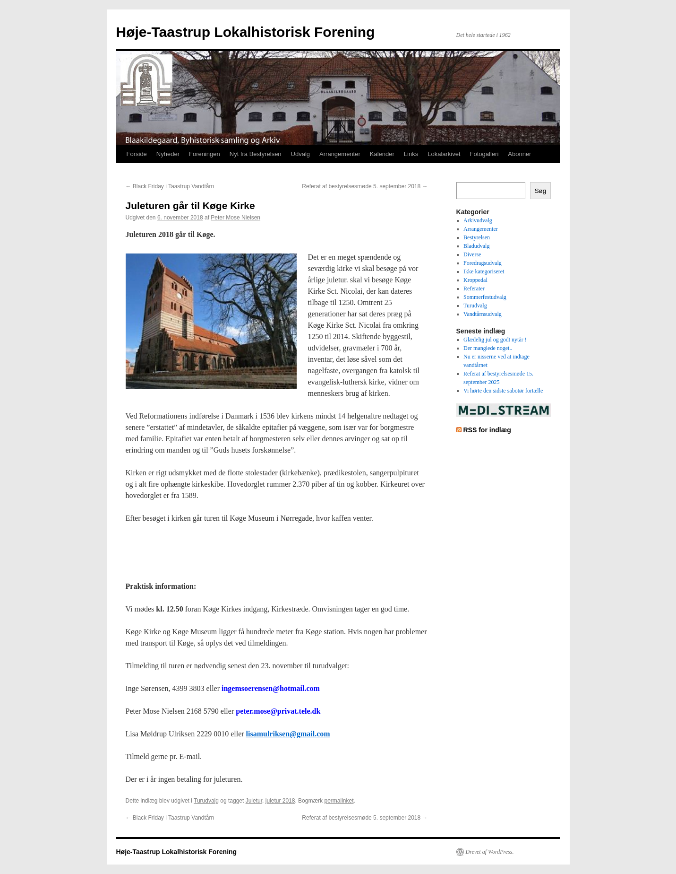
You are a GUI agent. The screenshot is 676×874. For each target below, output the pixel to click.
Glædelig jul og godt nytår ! (495, 339)
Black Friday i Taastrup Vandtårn (170, 186)
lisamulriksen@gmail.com (288, 734)
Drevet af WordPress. (490, 851)
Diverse (472, 254)
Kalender (382, 153)
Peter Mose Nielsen (235, 217)
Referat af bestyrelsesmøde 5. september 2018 (365, 186)
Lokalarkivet (444, 153)
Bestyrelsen (476, 237)
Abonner (519, 153)
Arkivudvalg (477, 220)
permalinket (338, 800)
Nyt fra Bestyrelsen (256, 153)
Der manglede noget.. (487, 348)
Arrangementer (339, 153)
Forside (137, 153)
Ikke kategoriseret (483, 271)
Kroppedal (475, 280)
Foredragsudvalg (482, 263)
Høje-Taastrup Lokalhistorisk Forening (245, 32)
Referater (474, 288)
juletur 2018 (280, 800)
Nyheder (168, 153)
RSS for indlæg (487, 430)
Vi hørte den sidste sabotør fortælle (503, 390)
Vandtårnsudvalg (482, 314)
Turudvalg (206, 800)
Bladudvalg (476, 246)
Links (411, 153)
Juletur (254, 800)
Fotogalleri (484, 153)
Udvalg (300, 153)
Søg (540, 190)
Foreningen (204, 153)
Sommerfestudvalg (484, 297)
